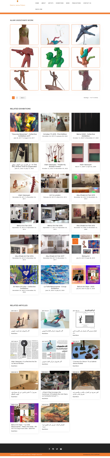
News (68, 3)
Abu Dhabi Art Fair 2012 (86, 226)
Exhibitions (60, 3)
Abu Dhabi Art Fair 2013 (86, 195)
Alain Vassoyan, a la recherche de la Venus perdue (23, 362)
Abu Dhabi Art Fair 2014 (24, 256)
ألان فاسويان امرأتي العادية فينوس (53, 361)
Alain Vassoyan (86, 165)
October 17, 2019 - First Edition (55, 134)
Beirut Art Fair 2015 (55, 226)
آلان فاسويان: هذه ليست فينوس (21, 331)
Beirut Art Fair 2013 (24, 226)
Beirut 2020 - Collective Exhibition (86, 135)
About (44, 3)
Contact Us (87, 3)
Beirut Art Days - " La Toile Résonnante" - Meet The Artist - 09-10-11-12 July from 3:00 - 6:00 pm (23, 427)
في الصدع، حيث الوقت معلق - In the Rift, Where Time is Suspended (24, 165)
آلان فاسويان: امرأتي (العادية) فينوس (54, 331)
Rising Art (86, 256)
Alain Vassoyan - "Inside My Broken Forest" (55, 165)
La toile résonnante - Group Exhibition (55, 287)
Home (37, 3)
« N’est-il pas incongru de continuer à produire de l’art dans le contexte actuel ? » (53, 394)
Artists (50, 3)
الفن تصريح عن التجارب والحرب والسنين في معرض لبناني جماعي (83, 393)
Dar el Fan (38, 9)
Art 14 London (55, 195)
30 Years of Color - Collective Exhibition (24, 287)
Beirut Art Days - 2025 (85, 287)
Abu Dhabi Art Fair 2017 (55, 256)
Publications (76, 3)
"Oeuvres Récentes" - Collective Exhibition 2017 (24, 135)
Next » (22, 97)
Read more (14, 333)
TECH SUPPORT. (95, 456)
